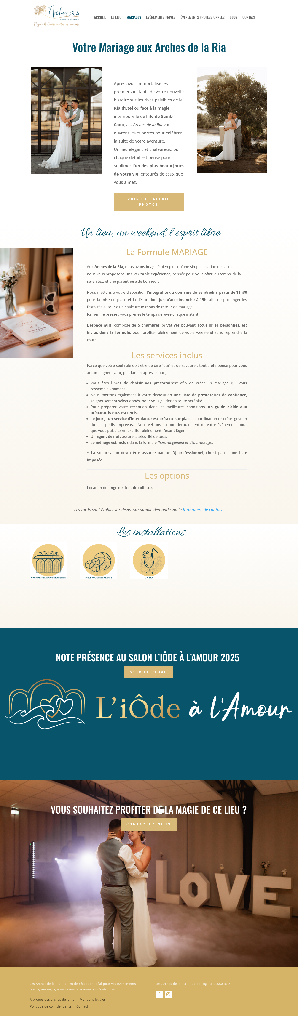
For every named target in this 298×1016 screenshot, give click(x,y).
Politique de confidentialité (50, 1006)
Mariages (133, 18)
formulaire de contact (203, 509)
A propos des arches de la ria (52, 1000)
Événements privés (160, 18)
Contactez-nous (148, 824)
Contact (248, 18)
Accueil (100, 18)
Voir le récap (148, 672)
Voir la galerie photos (149, 201)
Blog (233, 18)
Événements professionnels (202, 18)
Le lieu (116, 18)
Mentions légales (93, 1000)
